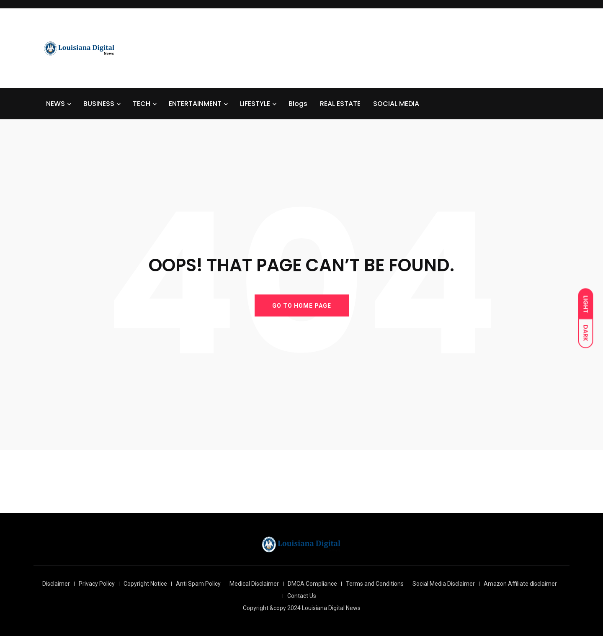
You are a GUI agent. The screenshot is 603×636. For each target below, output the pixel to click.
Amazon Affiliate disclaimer (520, 583)
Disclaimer (56, 583)
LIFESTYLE (255, 103)
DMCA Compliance (312, 583)
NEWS (55, 103)
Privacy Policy (97, 583)
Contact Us (301, 595)
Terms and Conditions (375, 583)
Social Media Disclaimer (443, 583)
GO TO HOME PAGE (301, 305)
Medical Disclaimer (254, 583)
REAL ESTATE (340, 103)
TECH (141, 103)
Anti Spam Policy (198, 583)
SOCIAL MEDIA (396, 103)
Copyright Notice (145, 583)
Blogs (298, 103)
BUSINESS (98, 103)
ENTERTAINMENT (195, 103)
